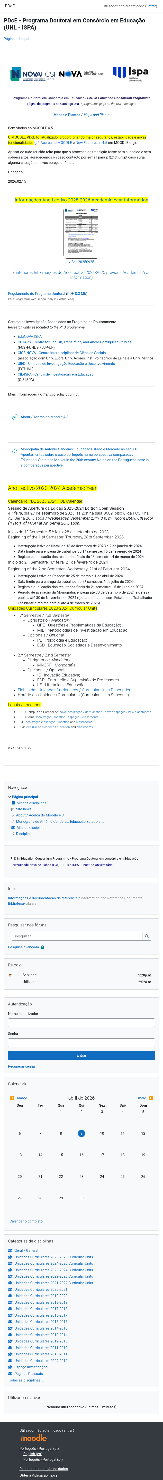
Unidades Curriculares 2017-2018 (38, 1309)
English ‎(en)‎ (32, 1454)
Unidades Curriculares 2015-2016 (38, 1322)
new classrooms (139, 712)
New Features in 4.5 (91, 142)
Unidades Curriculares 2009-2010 (38, 1361)
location (63, 722)
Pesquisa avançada (23, 947)
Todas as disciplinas (24, 1380)
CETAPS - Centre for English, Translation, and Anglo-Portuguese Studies (74, 342)
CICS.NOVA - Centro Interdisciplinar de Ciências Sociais (62, 353)
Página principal (16, 39)
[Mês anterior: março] (27, 1098)
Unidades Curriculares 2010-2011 (38, 1354)
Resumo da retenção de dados (43, 1469)
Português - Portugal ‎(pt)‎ (39, 1448)
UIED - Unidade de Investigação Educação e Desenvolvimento (66, 363)
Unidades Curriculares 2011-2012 (38, 1348)
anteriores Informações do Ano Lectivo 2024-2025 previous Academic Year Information (82, 275)
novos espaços (115, 712)
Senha (13, 1034)
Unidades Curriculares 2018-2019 (38, 1302)
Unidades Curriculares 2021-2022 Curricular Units (50, 1283)
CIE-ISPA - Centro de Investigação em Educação (55, 374)
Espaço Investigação (27, 1367)
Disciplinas (24, 834)
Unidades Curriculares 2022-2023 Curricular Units (50, 1276)
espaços (49, 722)
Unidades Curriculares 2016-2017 (38, 1315)
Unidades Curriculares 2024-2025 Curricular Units (50, 1263)
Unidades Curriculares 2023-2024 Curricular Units (50, 1270)
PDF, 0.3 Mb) (77, 293)
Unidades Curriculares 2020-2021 (38, 1289)
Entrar (151, 6)
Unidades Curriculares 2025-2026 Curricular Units (50, 1257)
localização (32, 722)
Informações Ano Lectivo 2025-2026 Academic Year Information (81, 200)
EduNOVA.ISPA (30, 336)
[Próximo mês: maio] (136, 1098)
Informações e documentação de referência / (75, 898)
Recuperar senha (21, 1066)
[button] (42, 947)
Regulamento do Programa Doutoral (36, 293)
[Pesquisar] (77, 936)
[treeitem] (81, 815)
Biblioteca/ (22, 903)
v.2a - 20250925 (81, 262)
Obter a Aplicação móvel (38, 1475)
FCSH (22, 712)
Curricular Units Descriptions (107, 689)
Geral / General (23, 1250)
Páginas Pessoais (25, 1373)
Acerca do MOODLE (56, 142)
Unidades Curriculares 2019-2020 (38, 1296)
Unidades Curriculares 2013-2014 (38, 1335)
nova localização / (80, 712)
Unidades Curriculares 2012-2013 (38, 1341)
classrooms (84, 722)
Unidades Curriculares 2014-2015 (38, 1328)
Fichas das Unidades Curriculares (48, 689)
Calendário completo (26, 1221)
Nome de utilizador (23, 1014)
